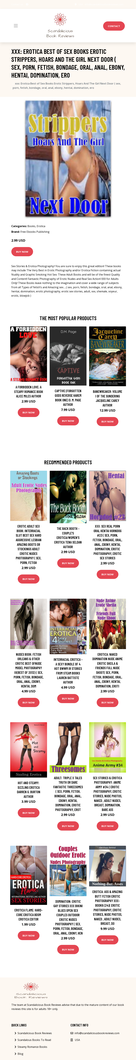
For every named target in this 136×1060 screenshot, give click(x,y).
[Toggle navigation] (15, 26)
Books (31, 226)
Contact (114, 26)
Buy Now (22, 251)
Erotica (41, 226)
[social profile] (27, 4)
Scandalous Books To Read (34, 1040)
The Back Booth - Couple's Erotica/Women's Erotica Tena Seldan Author (68, 537)
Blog (20, 1054)
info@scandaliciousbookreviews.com (104, 4)
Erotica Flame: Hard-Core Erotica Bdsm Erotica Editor (28, 914)
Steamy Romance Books (32, 1047)
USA (80, 4)
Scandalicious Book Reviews (35, 1033)
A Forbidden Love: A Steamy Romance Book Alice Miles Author (28, 391)
